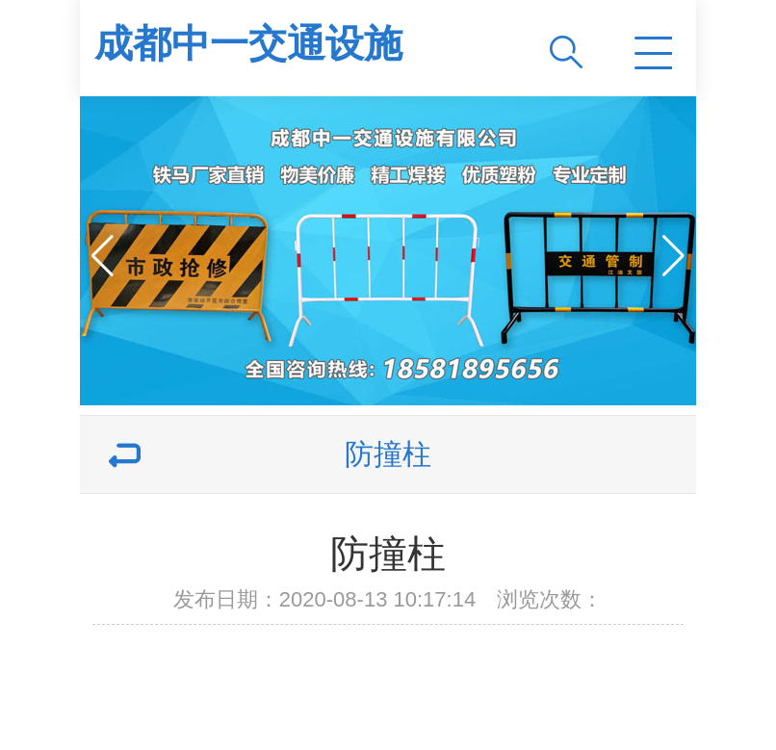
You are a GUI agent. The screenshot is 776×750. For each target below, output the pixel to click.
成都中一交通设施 (248, 43)
